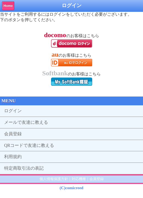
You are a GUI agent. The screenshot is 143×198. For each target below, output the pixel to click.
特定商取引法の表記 (24, 168)
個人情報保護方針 (54, 179)
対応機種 (79, 179)
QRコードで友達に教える (29, 145)
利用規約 (13, 156)
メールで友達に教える (26, 122)
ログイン (13, 110)
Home (8, 6)
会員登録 (13, 133)
